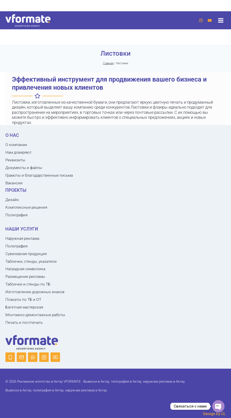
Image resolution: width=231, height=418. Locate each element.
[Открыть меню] (221, 20)
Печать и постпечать (24, 307)
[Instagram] (201, 20)
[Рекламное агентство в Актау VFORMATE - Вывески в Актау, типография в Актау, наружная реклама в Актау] (28, 20)
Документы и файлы (23, 152)
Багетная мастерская (24, 292)
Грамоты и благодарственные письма (39, 160)
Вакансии (14, 167)
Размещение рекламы (25, 261)
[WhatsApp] (32, 342)
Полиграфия (16, 199)
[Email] (21, 342)
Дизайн (12, 184)
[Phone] (10, 342)
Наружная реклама (22, 223)
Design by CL (214, 398)
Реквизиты (15, 145)
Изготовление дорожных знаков (35, 276)
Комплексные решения (26, 192)
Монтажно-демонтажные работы (35, 299)
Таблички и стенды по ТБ (28, 269)
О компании (16, 129)
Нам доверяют (18, 137)
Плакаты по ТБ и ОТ (23, 284)
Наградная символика (25, 253)
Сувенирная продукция (26, 238)
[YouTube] (209, 20)
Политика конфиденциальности (115, 415)
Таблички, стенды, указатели (31, 246)
